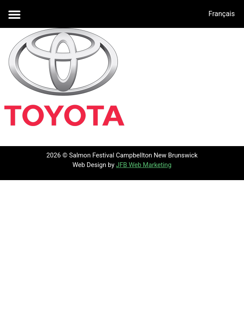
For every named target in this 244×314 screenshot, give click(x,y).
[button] (14, 14)
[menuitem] (221, 14)
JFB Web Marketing (144, 165)
